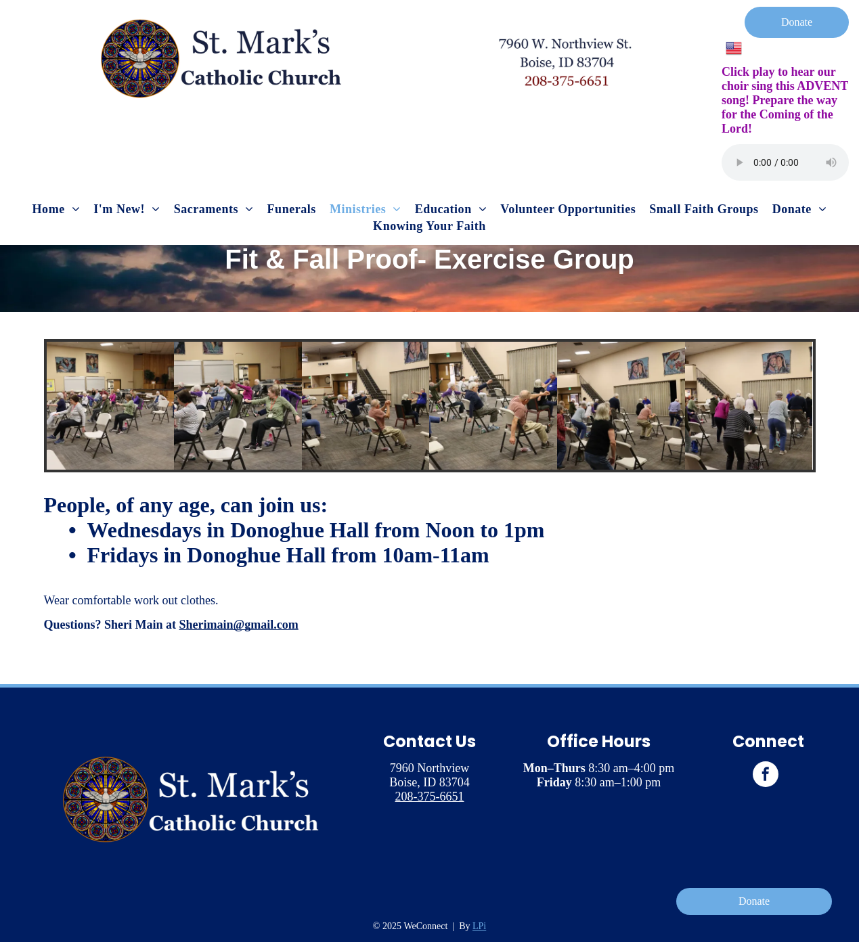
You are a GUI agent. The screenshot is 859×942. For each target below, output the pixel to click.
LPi (479, 926)
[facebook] (765, 775)
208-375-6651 (429, 796)
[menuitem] (56, 209)
